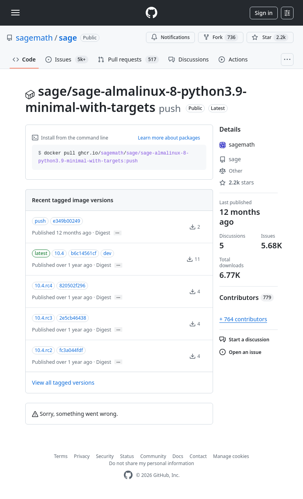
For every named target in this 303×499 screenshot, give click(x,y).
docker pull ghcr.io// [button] (113, 157)
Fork (220, 37)
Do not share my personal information (151, 463)
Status (127, 456)
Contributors (246, 297)
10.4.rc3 (43, 318)
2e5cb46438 (72, 318)
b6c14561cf (83, 253)
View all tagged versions (63, 382)
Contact (198, 456)
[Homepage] (151, 12)
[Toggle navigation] (15, 13)
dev (107, 253)
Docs (177, 456)
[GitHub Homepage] (128, 475)
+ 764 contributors (243, 319)
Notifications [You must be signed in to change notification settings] (170, 37)
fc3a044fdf (71, 350)
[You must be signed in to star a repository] (270, 37)
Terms (61, 456)
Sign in (264, 13)
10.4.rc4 (43, 285)
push (40, 221)
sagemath (34, 37)
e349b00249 (66, 221)
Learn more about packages (169, 137)
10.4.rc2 (43, 350)
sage (68, 37)
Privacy (82, 456)
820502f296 (72, 285)
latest (41, 253)
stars (236, 182)
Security (105, 456)
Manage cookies (231, 456)
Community (153, 456)
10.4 (59, 253)
